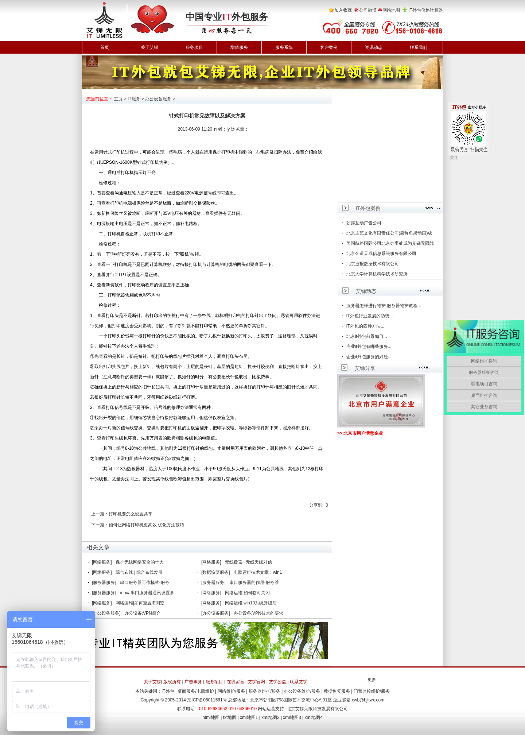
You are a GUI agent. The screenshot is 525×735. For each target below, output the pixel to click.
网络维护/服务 (231, 691)
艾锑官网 (256, 681)
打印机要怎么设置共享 (130, 514)
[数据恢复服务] (215, 572)
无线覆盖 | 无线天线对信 (248, 562)
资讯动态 (373, 47)
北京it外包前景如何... (366, 336)
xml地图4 (314, 717)
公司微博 (368, 10)
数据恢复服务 (337, 691)
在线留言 (235, 681)
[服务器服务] (104, 582)
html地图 (210, 717)
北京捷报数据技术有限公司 (372, 263)
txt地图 (230, 717)
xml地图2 (270, 717)
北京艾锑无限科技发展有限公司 (317, 708)
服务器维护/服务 (264, 691)
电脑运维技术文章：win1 (258, 572)
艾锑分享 (365, 368)
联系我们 (418, 47)
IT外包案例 (368, 208)
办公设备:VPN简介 (142, 613)
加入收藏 (343, 10)
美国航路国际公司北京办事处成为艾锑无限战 (390, 243)
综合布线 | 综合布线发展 (139, 572)
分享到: (316, 505)
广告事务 (193, 681)
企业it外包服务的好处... (369, 356)
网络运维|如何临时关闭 (247, 592)
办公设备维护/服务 (302, 691)
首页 (104, 47)
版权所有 (172, 681)
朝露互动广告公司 (363, 222)
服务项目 (194, 47)
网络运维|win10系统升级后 (251, 603)
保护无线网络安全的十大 (140, 562)
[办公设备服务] (106, 613)
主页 (118, 98)
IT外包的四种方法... (365, 326)
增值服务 (239, 47)
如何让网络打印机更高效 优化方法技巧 (146, 524)
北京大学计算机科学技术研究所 (377, 273)
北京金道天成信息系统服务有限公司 (381, 253)
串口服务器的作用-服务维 (254, 582)
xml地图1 (249, 717)
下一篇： (100, 524)
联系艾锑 (298, 681)
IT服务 (134, 98)
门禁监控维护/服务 (372, 691)
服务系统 (284, 47)
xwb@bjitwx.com (368, 700)
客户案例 (329, 47)
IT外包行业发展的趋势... (369, 315)
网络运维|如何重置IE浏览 (140, 603)
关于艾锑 (149, 47)
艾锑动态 (366, 291)
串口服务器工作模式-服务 (145, 582)
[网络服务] (102, 562)
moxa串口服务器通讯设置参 (147, 592)
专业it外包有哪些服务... (369, 346)
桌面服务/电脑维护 (196, 691)
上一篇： (100, 514)
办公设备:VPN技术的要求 (258, 613)
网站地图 (391, 10)
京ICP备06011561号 (207, 700)
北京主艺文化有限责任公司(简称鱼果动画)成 (389, 233)
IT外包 (168, 691)
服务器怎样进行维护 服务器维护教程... (383, 305)
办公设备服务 (158, 98)
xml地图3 (292, 717)
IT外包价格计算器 (425, 10)
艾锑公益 (277, 681)
